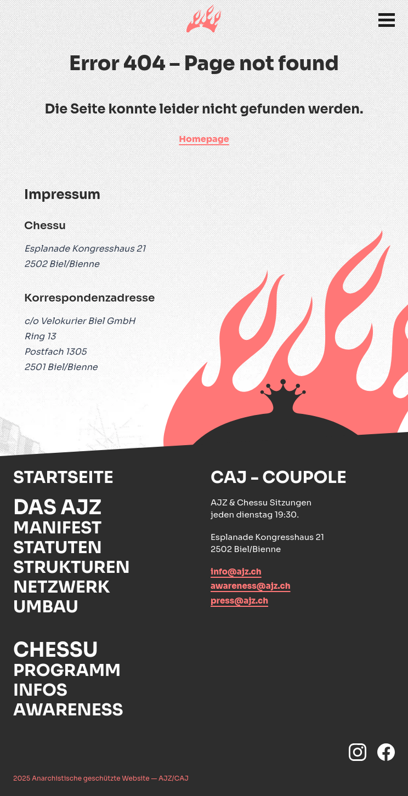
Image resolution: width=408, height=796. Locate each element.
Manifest (57, 528)
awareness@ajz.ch (250, 586)
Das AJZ (57, 508)
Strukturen (71, 567)
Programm (67, 670)
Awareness (68, 710)
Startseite (63, 477)
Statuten (57, 547)
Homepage (204, 139)
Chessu (55, 650)
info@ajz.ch (236, 571)
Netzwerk (61, 587)
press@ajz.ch (239, 600)
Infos (40, 690)
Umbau (45, 606)
